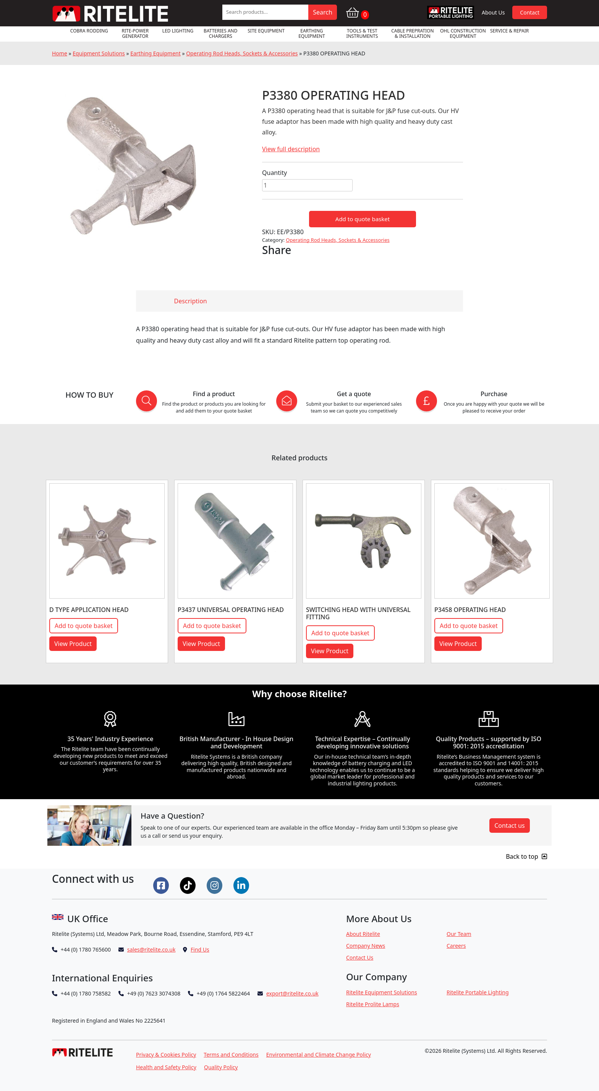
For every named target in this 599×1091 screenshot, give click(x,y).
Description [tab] (190, 301)
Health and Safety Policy (166, 1067)
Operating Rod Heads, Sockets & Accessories (242, 53)
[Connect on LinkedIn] (242, 884)
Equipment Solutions (99, 53)
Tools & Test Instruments (362, 33)
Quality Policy (221, 1067)
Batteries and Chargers (220, 33)
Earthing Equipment (311, 33)
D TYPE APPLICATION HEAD (89, 609)
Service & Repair (509, 31)
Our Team (459, 933)
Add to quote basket (362, 219)
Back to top (526, 856)
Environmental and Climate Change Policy (318, 1054)
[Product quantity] (307, 185)
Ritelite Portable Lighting (478, 992)
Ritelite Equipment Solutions (381, 992)
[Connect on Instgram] (215, 884)
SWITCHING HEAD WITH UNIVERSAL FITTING (358, 613)
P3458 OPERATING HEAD (470, 609)
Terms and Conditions (231, 1054)
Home (59, 53)
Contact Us (359, 957)
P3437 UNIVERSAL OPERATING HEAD (231, 609)
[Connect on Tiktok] (188, 884)
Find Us (200, 949)
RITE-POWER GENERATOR (135, 33)
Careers (456, 945)
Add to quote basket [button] (84, 626)
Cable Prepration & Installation (412, 33)
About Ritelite (363, 933)
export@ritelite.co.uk (292, 993)
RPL (450, 12)
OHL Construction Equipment (463, 33)
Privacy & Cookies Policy (166, 1054)
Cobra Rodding (89, 31)
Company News (365, 945)
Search (322, 12)
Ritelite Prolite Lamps (372, 1004)
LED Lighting (177, 31)
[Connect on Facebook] (162, 884)
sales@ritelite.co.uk (151, 949)
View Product (73, 643)
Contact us (509, 825)
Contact (529, 12)
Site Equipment (266, 31)
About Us (493, 12)
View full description (291, 149)
